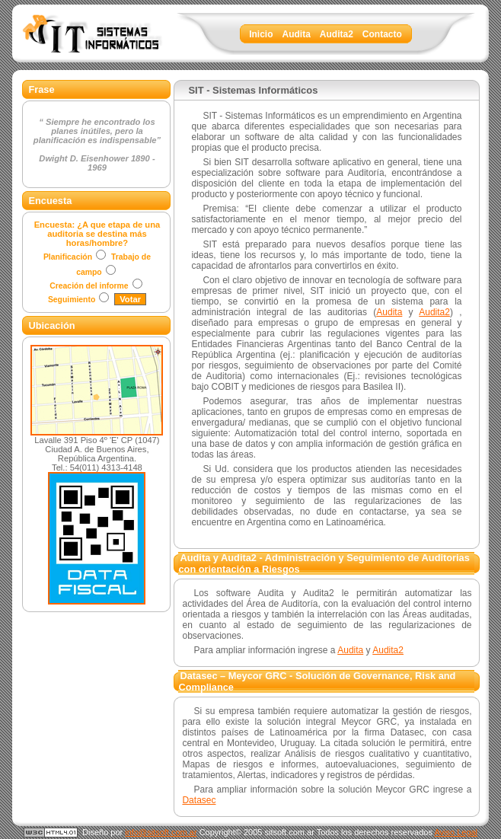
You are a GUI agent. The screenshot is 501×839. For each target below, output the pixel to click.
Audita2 (434, 312)
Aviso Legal (455, 832)
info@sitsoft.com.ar (160, 832)
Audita (389, 312)
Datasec (198, 800)
